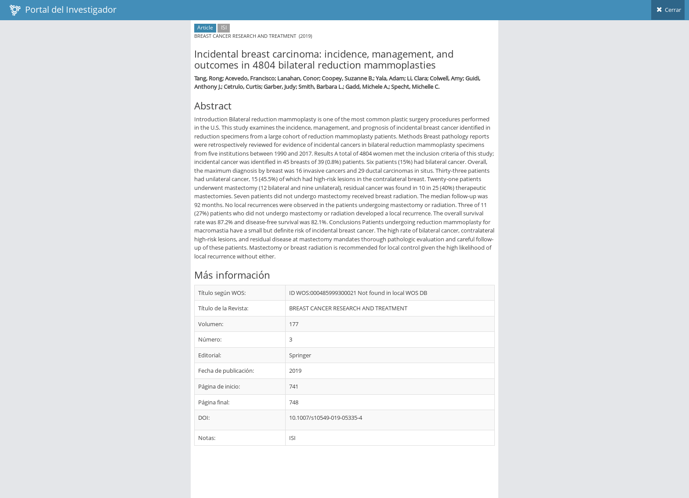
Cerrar (668, 10)
